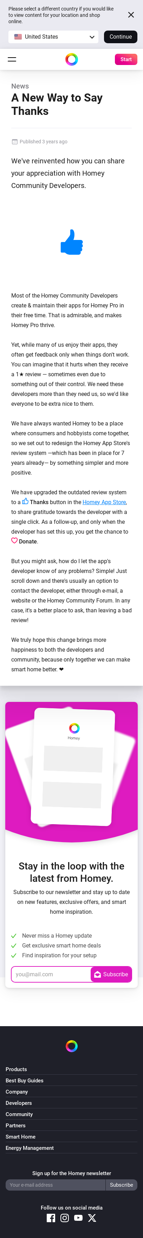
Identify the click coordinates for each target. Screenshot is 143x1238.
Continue (121, 36)
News (20, 86)
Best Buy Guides (25, 1080)
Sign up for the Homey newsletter (71, 1173)
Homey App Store (104, 502)
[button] (53, 37)
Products (16, 1069)
